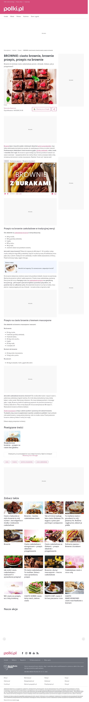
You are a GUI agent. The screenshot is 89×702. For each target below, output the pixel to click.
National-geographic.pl (30, 684)
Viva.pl (66, 678)
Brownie (6, 146)
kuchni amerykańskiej (44, 146)
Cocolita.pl (7, 684)
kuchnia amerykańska (27, 462)
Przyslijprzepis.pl (49, 684)
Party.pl (46, 678)
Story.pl (67, 684)
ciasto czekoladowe (42, 462)
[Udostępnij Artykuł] (54, 109)
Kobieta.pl (47, 681)
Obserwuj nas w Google (41, 109)
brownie (14, 462)
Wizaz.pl (67, 681)
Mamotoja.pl (27, 678)
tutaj (18, 700)
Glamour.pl (7, 681)
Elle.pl (5, 678)
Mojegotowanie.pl (29, 681)
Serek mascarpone (10, 411)
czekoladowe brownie (21, 233)
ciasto (7, 462)
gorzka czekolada (41, 150)
